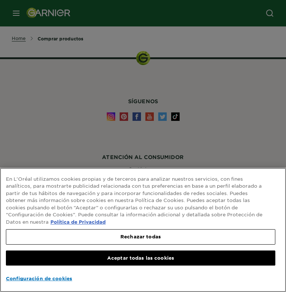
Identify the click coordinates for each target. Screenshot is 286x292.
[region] (143, 230)
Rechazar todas (140, 236)
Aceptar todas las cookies (140, 258)
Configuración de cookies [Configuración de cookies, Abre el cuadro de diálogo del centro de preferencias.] (39, 278)
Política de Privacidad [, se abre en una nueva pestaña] (78, 222)
